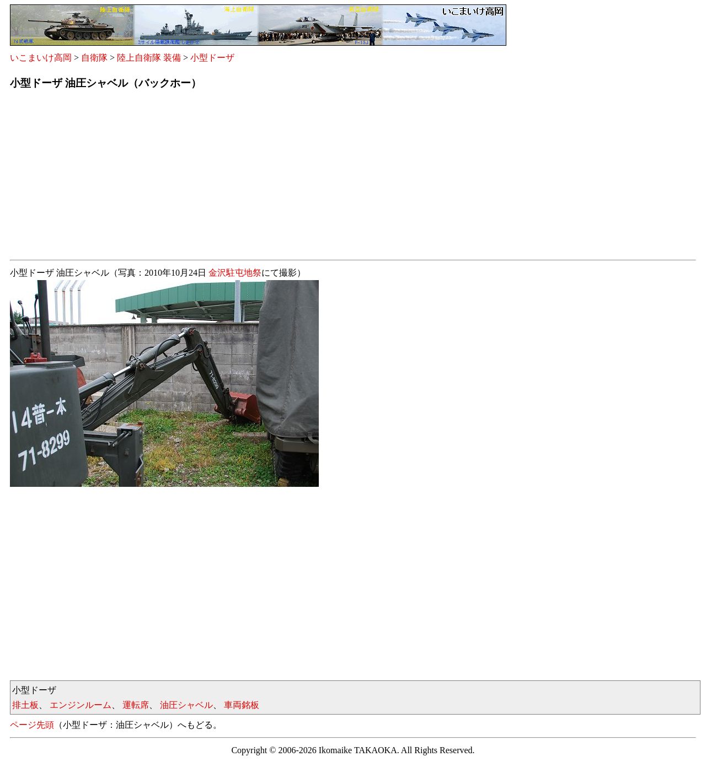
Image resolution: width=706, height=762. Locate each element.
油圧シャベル (186, 705)
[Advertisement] (341, 178)
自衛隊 (94, 57)
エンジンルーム (80, 705)
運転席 (135, 705)
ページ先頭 (32, 724)
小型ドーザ (212, 57)
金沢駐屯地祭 (234, 272)
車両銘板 (241, 705)
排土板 (25, 705)
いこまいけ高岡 (41, 57)
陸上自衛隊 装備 (149, 57)
